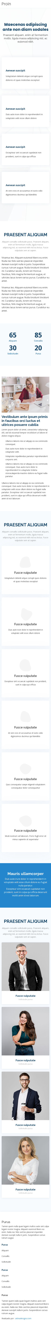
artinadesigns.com (23, 1318)
